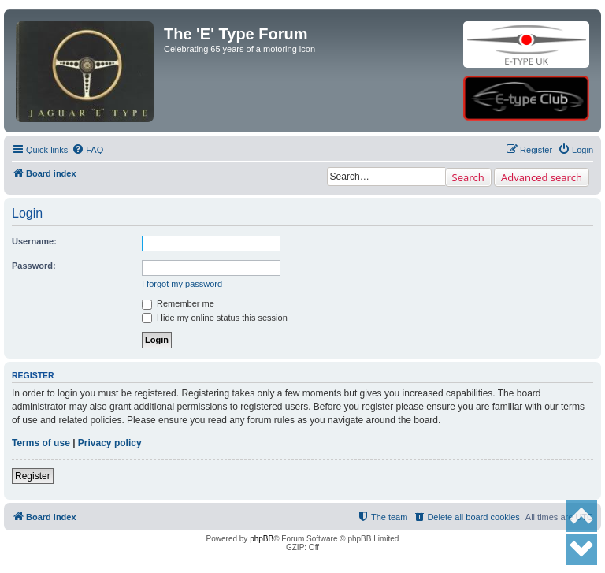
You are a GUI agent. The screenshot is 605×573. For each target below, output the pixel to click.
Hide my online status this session (215, 317)
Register (32, 476)
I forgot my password (182, 283)
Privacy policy (110, 442)
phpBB (261, 538)
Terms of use (41, 442)
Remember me (178, 303)
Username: (34, 241)
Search (468, 177)
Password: (34, 265)
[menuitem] (87, 149)
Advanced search (541, 177)
